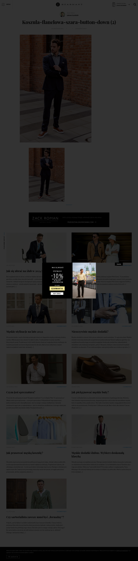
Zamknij (119, 264)
